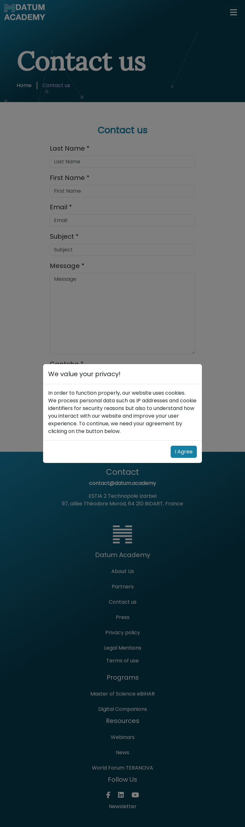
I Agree (184, 451)
